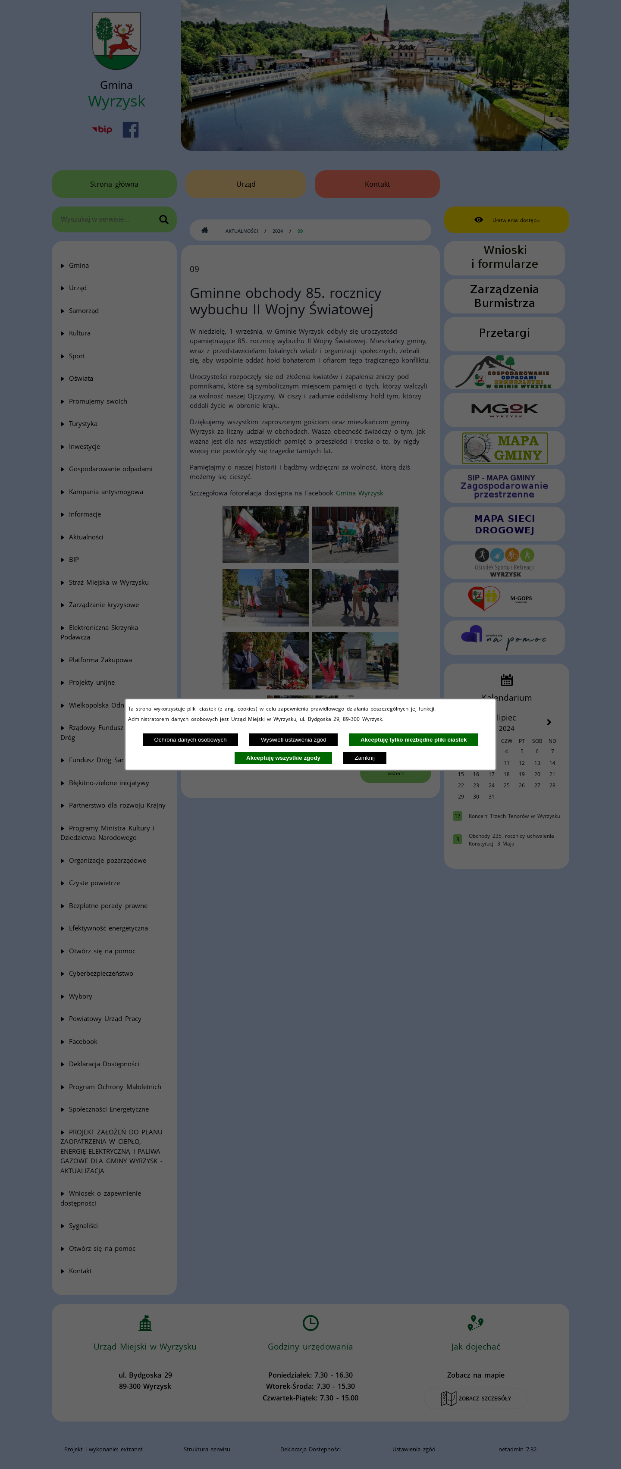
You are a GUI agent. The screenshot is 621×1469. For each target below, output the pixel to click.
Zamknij (364, 758)
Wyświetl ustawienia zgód (293, 739)
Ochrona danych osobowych (190, 739)
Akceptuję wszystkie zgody (283, 758)
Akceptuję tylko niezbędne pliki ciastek (414, 739)
